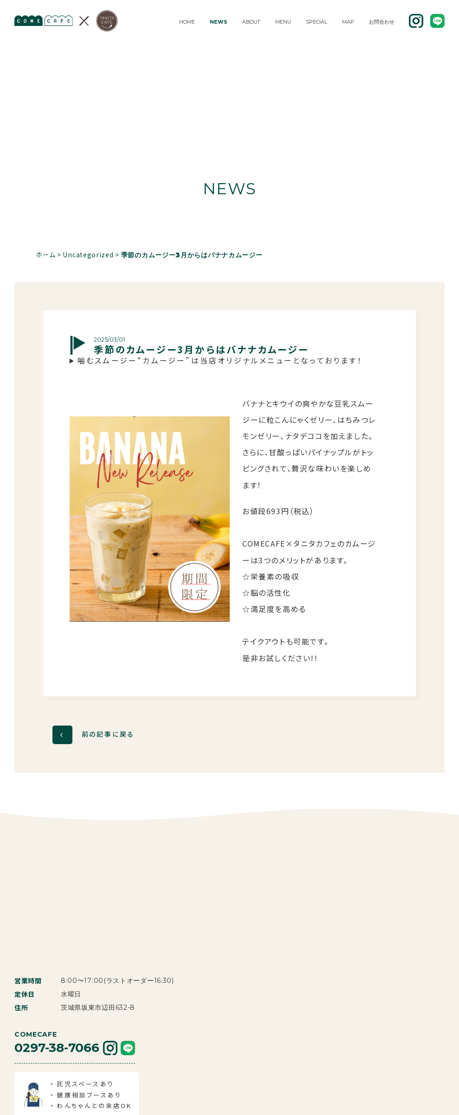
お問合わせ (381, 22)
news (218, 22)
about (251, 22)
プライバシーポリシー (324, 1098)
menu (283, 22)
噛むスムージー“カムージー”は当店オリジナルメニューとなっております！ (220, 360)
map (348, 22)
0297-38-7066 (56, 962)
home (187, 22)
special (316, 22)
